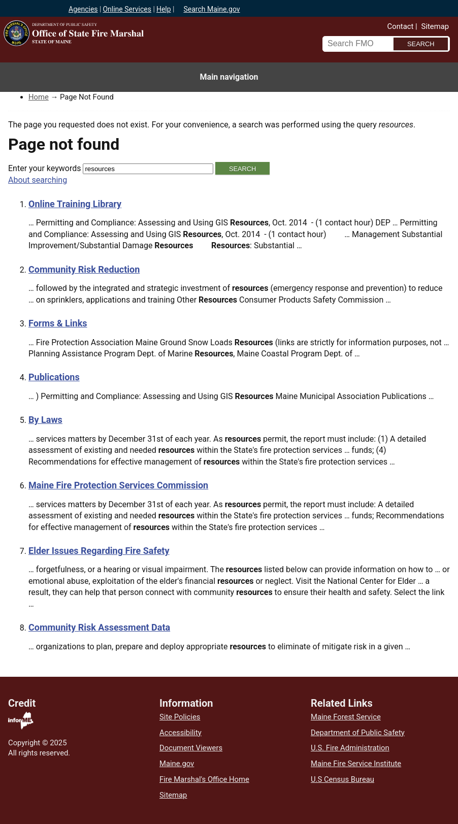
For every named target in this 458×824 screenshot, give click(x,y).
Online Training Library (74, 204)
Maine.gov (176, 763)
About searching (37, 180)
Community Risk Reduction (84, 269)
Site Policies (179, 716)
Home (38, 97)
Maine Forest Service (346, 716)
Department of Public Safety (358, 732)
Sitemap (435, 26)
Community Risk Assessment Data (99, 627)
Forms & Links (57, 323)
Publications (54, 377)
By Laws (45, 419)
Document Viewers (190, 747)
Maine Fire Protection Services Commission (118, 485)
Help (163, 9)
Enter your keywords (44, 168)
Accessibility (180, 732)
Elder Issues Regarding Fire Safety (99, 550)
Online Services (127, 9)
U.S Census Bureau (342, 779)
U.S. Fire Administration (350, 747)
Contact (400, 26)
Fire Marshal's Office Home (204, 779)
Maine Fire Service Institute (356, 763)
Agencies (83, 9)
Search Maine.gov (211, 9)
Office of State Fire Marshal (119, 52)
